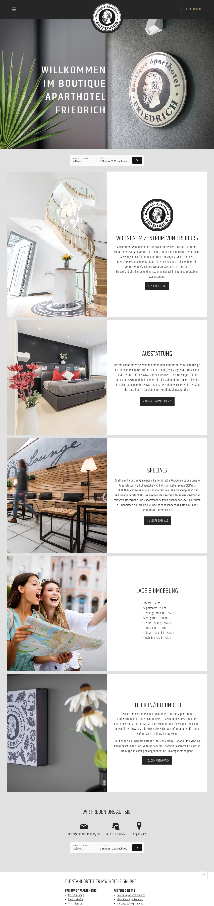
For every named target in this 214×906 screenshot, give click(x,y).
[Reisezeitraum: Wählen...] (83, 160)
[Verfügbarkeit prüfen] (137, 160)
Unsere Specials (158, 520)
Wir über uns (158, 285)
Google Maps (139, 828)
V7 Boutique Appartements (130, 899)
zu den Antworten (158, 760)
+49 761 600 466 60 (115, 828)
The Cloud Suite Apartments (130, 903)
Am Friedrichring (76, 895)
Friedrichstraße (75, 899)
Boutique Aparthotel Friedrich (131, 895)
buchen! (194, 9)
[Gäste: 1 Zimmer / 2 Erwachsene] (113, 160)
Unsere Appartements (158, 401)
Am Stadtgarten (75, 903)
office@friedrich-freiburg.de (84, 828)
